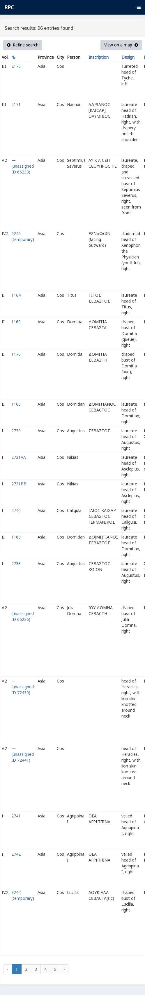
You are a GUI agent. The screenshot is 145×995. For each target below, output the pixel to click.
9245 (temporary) (22, 236)
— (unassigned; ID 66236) (23, 613)
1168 (16, 537)
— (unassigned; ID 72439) (23, 686)
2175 (16, 66)
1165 (16, 404)
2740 (16, 510)
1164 (16, 295)
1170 (16, 354)
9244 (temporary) (22, 895)
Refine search (22, 45)
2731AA (18, 457)
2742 (16, 854)
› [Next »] (64, 969)
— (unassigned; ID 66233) (23, 166)
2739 (16, 430)
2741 (16, 816)
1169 (16, 321)
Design (128, 57)
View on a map (121, 45)
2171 (16, 104)
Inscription (99, 57)
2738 (16, 563)
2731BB (18, 484)
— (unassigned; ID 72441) (23, 754)
